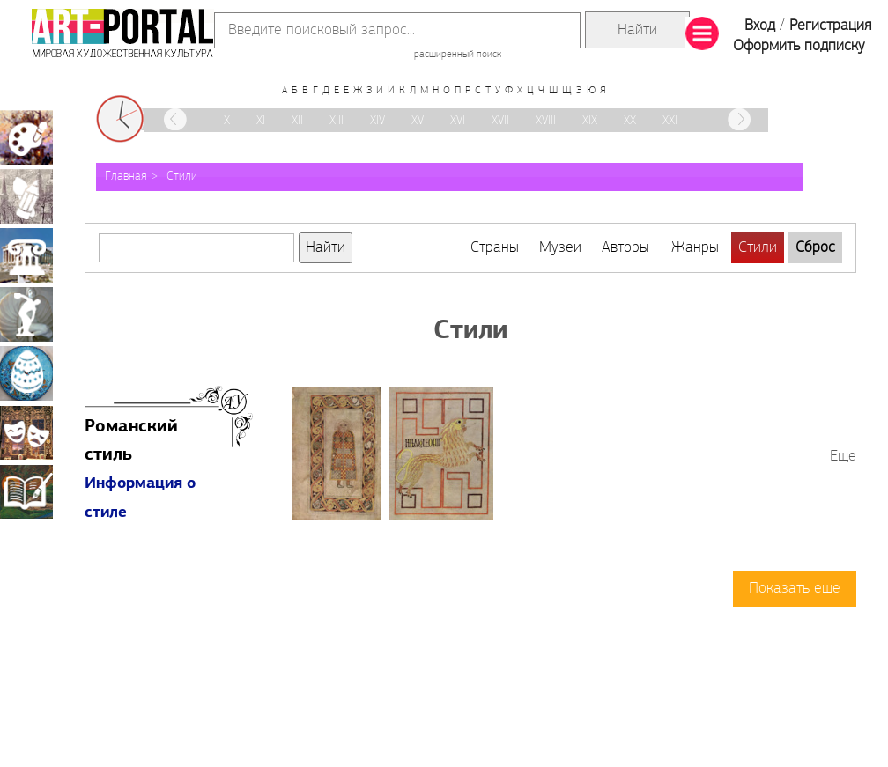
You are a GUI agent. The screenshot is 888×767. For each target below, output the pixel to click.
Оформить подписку (799, 46)
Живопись (26, 137)
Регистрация (830, 26)
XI (260, 121)
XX (630, 121)
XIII (336, 121)
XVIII (546, 121)
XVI (457, 121)
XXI (669, 121)
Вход (759, 26)
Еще (843, 456)
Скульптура (26, 314)
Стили (181, 176)
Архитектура (26, 255)
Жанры (695, 248)
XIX (589, 121)
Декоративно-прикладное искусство (26, 373)
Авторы (625, 248)
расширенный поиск (457, 54)
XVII (500, 121)
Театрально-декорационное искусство (26, 432)
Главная (126, 176)
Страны (494, 248)
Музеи (560, 248)
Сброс (815, 248)
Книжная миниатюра (26, 491)
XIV (377, 121)
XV (417, 121)
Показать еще (794, 588)
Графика (26, 196)
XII (297, 121)
